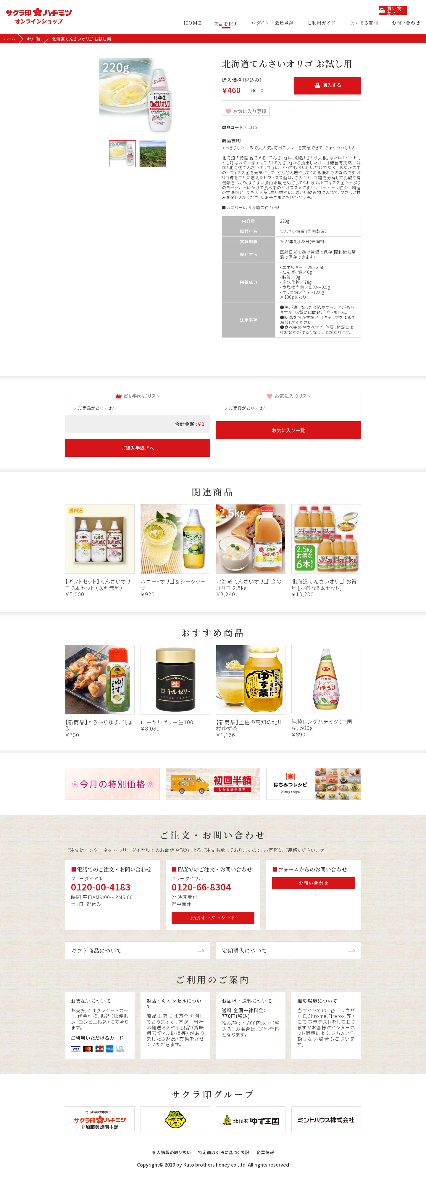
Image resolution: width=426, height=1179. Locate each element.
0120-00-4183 (101, 886)
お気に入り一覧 (288, 430)
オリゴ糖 (36, 39)
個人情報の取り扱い (162, 1156)
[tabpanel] (137, 96)
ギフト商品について (96, 950)
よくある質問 (365, 23)
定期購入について (244, 950)
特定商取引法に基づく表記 (225, 1156)
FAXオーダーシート (213, 917)
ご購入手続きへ (137, 447)
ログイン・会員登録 (278, 23)
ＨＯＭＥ (200, 23)
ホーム (10, 39)
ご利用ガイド (325, 23)
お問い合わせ (406, 23)
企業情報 (276, 1156)
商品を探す (233, 23)
